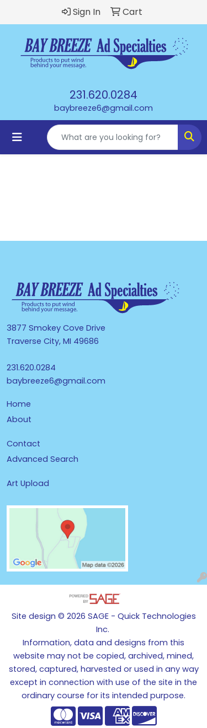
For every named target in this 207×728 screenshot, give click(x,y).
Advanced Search (42, 459)
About (19, 419)
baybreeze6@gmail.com (103, 108)
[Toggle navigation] (17, 137)
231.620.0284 (103, 95)
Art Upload (28, 483)
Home (19, 403)
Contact (23, 443)
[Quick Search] (112, 137)
